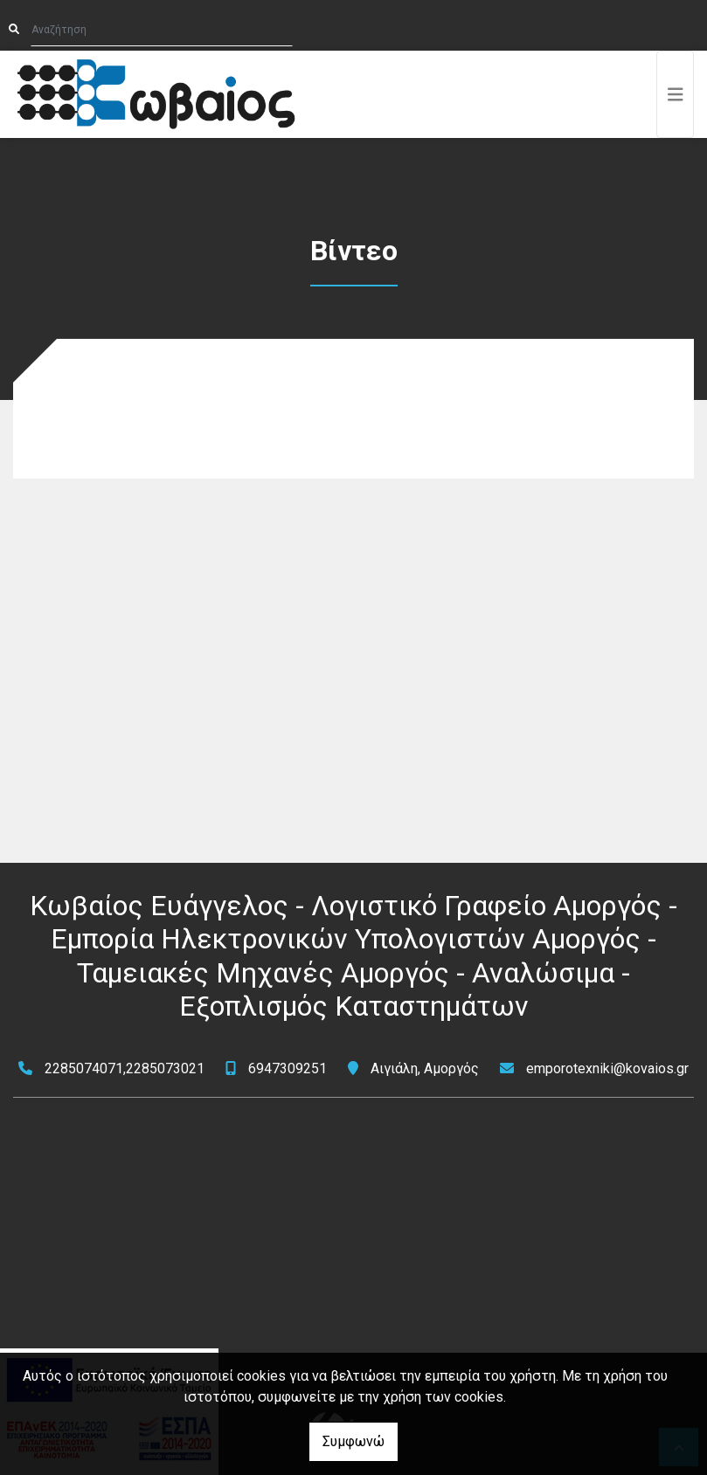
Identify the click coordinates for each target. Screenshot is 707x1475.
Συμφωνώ (353, 1441)
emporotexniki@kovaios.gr (607, 1068)
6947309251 (287, 1068)
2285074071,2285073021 (124, 1068)
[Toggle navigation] (675, 94)
